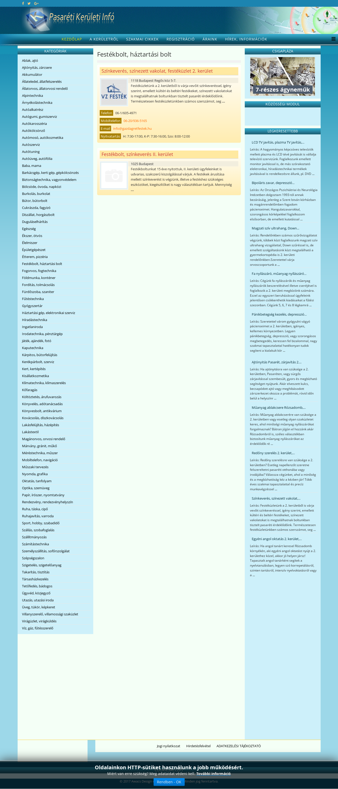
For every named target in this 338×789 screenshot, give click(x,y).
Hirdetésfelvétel (198, 746)
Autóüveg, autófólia (37, 158)
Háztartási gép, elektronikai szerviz (48, 312)
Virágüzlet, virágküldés (39, 621)
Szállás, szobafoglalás (38, 530)
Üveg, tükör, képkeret (38, 607)
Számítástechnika (35, 544)
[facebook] (23, 3)
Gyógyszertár (32, 305)
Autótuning (31, 151)
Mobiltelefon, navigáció (40, 460)
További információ (213, 773)
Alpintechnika (32, 95)
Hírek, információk (246, 39)
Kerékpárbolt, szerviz (38, 361)
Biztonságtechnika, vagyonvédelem (49, 179)
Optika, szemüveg (35, 488)
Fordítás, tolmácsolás (38, 284)
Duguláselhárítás (35, 221)
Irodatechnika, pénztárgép (42, 333)
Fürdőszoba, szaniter (38, 291)
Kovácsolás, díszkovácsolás (42, 418)
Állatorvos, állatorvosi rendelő (45, 88)
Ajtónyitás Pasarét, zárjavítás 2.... (276, 362)
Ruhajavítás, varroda (38, 516)
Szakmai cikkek (142, 39)
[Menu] (332, 39)
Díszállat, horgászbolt (38, 214)
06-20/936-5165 (135, 120)
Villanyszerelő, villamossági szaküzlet (50, 614)
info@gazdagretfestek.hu (132, 128)
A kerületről (104, 39)
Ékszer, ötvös (32, 235)
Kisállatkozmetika (35, 375)
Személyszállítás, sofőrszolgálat (46, 551)
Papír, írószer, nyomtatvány (43, 495)
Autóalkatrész (32, 109)
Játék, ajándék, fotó (36, 340)
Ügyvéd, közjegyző (36, 593)
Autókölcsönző (33, 130)
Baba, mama (31, 165)
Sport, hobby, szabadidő (41, 523)
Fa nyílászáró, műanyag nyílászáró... (279, 273)
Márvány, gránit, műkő (39, 446)
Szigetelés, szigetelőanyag (41, 565)
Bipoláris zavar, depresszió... (273, 182)
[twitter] (29, 3)
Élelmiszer (29, 242)
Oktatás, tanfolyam (37, 481)
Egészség (29, 228)
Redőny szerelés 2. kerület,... (273, 453)
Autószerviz (31, 144)
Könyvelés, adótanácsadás (42, 404)
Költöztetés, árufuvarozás (41, 396)
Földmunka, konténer (38, 277)
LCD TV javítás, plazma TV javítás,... (278, 142)
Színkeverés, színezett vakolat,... (276, 498)
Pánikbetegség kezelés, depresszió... (279, 314)
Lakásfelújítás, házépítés (40, 425)
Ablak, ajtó (30, 60)
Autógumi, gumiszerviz (39, 116)
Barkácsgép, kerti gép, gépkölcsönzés (50, 172)
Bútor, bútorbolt (34, 200)
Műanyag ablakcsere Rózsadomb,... (279, 407)
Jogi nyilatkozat (168, 746)
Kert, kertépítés (34, 368)
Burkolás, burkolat (36, 193)
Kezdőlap (72, 39)
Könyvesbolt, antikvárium (42, 411)
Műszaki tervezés (35, 467)
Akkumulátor (32, 74)
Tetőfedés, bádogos (37, 586)
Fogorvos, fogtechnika (39, 270)
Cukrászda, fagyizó (36, 207)
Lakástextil (30, 432)
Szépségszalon (33, 558)
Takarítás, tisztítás (35, 572)
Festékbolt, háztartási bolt (42, 263)
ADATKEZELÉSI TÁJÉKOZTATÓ (239, 746)
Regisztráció (181, 39)
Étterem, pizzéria (35, 256)
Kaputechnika (32, 347)
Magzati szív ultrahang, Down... (275, 228)
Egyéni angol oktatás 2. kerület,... (277, 538)
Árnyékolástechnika (37, 102)
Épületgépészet (34, 249)
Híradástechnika (34, 319)
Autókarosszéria (34, 123)
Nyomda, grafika (35, 474)
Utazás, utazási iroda (38, 600)
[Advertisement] (282, 659)
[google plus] (36, 3)
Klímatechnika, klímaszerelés (44, 382)
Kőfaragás (29, 389)
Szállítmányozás (34, 537)
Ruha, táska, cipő (35, 509)
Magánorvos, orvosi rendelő (43, 439)
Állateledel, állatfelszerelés (42, 81)
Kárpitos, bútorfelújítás (39, 354)
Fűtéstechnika (33, 298)
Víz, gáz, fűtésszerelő (37, 628)
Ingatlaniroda (32, 326)
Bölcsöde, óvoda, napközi (41, 186)
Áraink (210, 39)
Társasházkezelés (35, 579)
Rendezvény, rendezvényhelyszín (47, 502)
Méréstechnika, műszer (40, 453)
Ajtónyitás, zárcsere (37, 67)
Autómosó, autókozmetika (42, 137)
